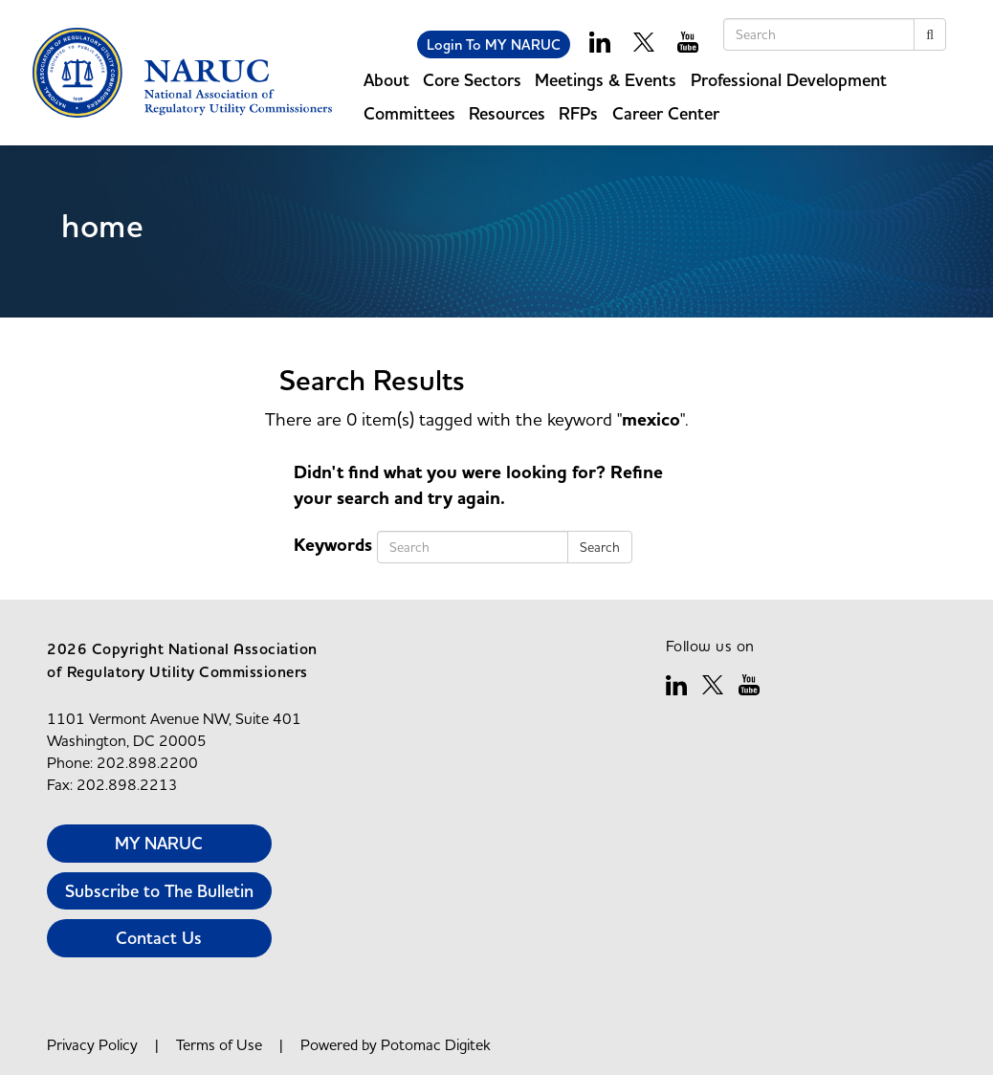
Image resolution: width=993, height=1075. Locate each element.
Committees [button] (409, 113)
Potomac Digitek (436, 1044)
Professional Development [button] (789, 80)
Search (600, 547)
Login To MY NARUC (494, 44)
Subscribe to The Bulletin (159, 891)
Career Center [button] (665, 113)
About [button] (386, 80)
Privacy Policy (92, 1044)
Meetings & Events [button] (605, 80)
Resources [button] (507, 113)
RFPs (578, 113)
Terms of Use (219, 1044)
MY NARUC (159, 843)
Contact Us (159, 938)
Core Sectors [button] (472, 80)
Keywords (333, 545)
